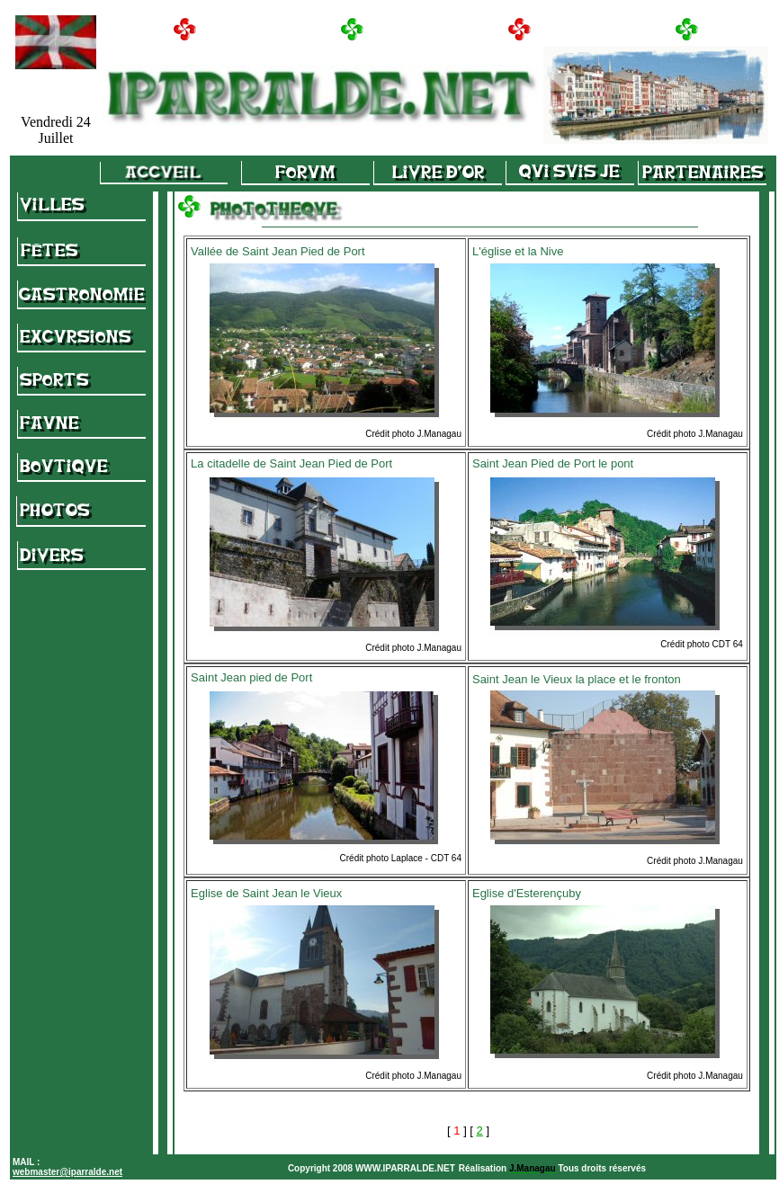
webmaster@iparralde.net (67, 1172)
